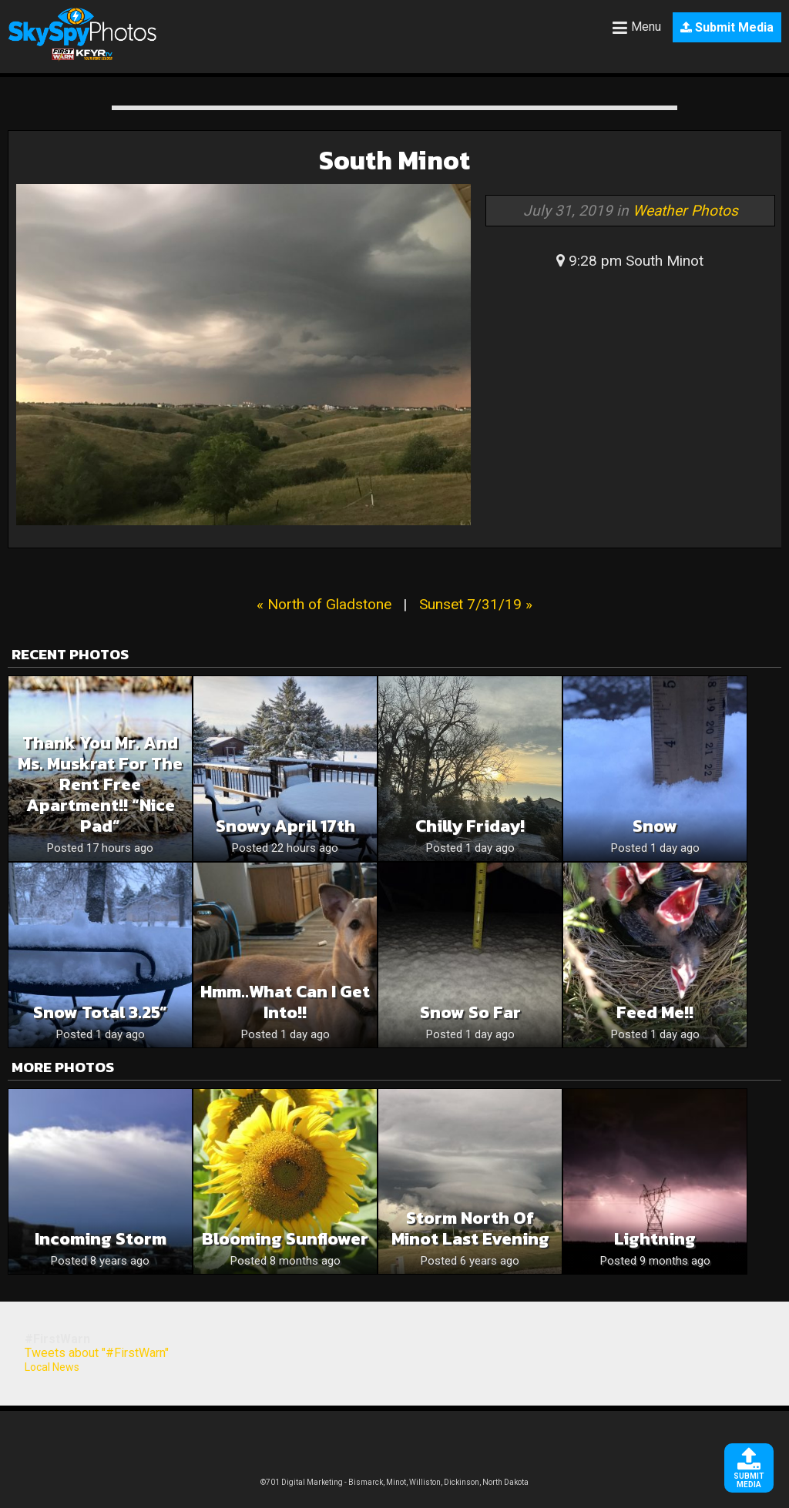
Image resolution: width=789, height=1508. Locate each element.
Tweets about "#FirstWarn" (97, 1352)
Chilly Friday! (470, 826)
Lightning (655, 1238)
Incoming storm (100, 1238)
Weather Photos (685, 210)
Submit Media (727, 27)
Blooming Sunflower (285, 1238)
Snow (655, 826)
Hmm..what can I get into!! (285, 1002)
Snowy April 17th (285, 826)
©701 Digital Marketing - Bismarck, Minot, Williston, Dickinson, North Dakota (394, 1482)
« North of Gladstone (324, 604)
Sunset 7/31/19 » (475, 604)
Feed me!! (654, 1012)
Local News (52, 1367)
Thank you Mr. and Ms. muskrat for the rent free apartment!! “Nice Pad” (100, 784)
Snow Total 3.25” (100, 1012)
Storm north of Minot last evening (470, 1228)
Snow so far (470, 1012)
